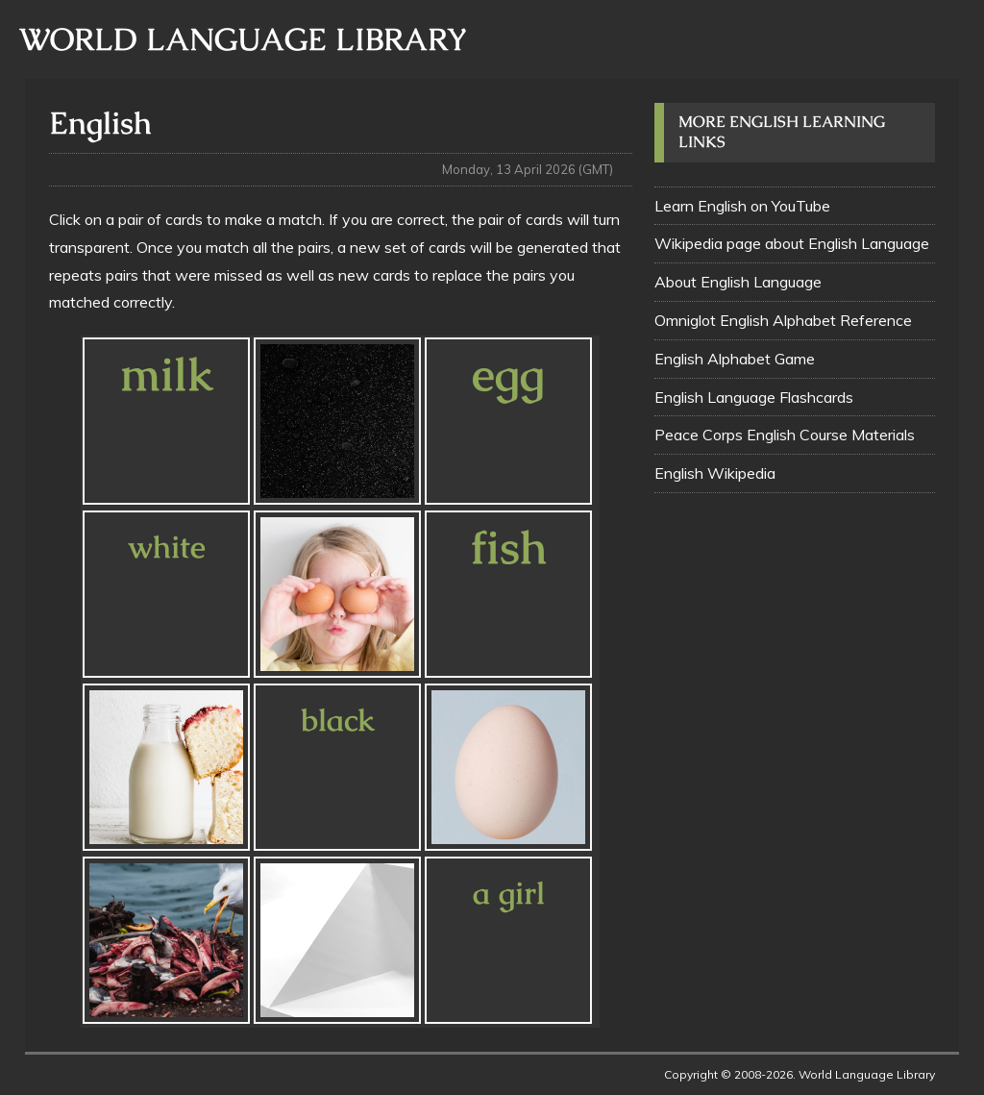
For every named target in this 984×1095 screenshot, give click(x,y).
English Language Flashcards (753, 397)
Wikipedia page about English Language (791, 243)
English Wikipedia (714, 473)
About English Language (738, 281)
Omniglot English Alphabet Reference (783, 320)
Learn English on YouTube (742, 205)
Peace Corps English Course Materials (784, 434)
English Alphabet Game (734, 358)
